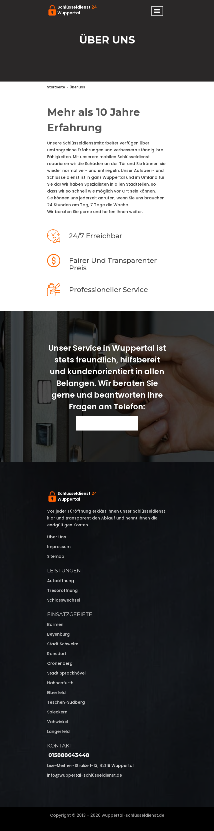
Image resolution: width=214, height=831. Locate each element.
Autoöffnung (60, 581)
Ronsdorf (57, 654)
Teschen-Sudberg (66, 702)
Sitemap (55, 556)
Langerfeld (58, 731)
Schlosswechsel (63, 600)
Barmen (55, 624)
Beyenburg (58, 634)
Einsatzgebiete (69, 614)
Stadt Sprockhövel (66, 673)
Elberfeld (56, 692)
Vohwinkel (57, 722)
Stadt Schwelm (62, 644)
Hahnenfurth (60, 683)
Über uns (56, 537)
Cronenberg (60, 663)
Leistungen (64, 571)
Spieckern (57, 712)
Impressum (59, 547)
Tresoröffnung (62, 590)
